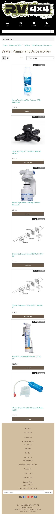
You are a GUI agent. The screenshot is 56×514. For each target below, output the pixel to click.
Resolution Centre (28, 441)
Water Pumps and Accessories (42, 45)
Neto (34, 511)
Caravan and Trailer (15, 45)
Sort (21, 57)
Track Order (28, 437)
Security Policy (28, 482)
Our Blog (28, 453)
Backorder (28, 111)
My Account (28, 433)
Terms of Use (28, 469)
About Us (28, 448)
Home (5, 45)
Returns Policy (28, 478)
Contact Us (28, 457)
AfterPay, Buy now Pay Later (28, 464)
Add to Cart (28, 162)
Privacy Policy (28, 473)
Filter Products (8, 39)
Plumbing (27, 45)
